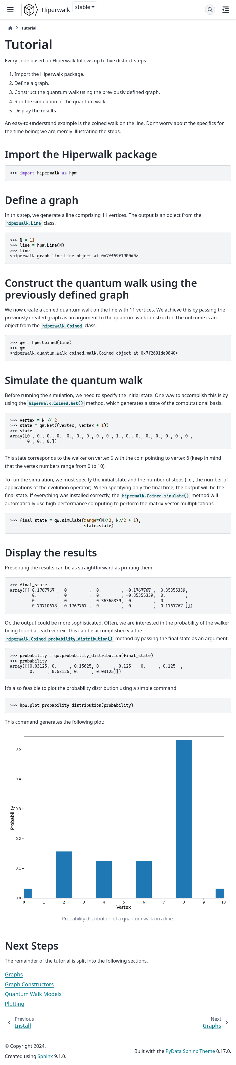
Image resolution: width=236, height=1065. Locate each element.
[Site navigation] (10, 10)
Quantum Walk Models (33, 994)
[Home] (10, 28)
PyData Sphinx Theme (190, 1051)
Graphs (14, 974)
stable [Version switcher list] (82, 7)
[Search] (210, 10)
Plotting (14, 1003)
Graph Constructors (29, 984)
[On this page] (225, 10)
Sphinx (45, 1056)
